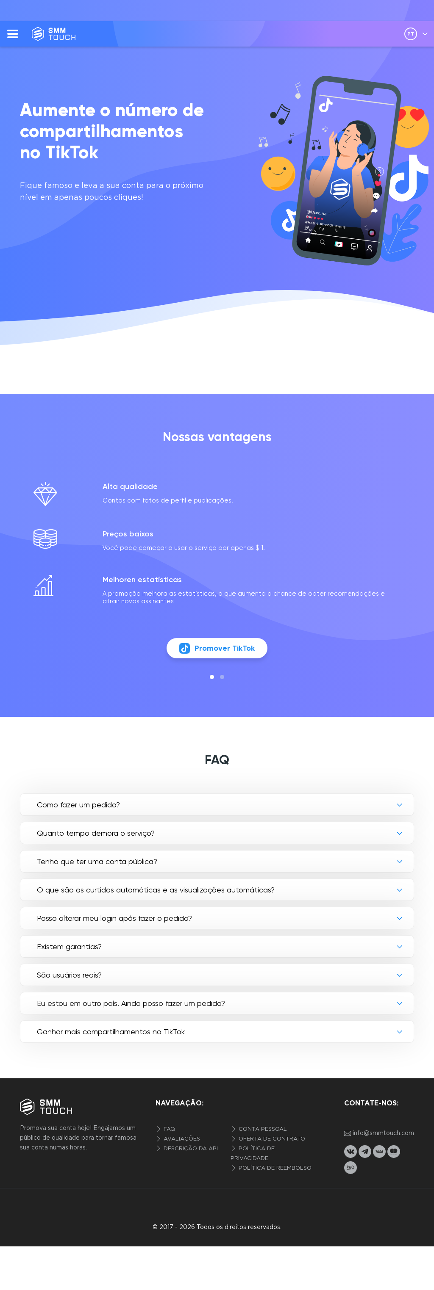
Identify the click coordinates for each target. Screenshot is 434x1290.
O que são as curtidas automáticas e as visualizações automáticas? (156, 889)
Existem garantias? (69, 946)
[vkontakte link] (350, 1151)
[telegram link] (365, 1151)
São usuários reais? (69, 974)
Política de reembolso (274, 1168)
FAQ (168, 1129)
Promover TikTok (217, 648)
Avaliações (181, 1139)
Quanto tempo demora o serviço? (96, 833)
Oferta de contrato (271, 1139)
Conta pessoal (262, 1129)
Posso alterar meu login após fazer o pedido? (114, 918)
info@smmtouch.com (379, 1133)
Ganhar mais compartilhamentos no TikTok (111, 1031)
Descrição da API (190, 1148)
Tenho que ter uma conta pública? (97, 861)
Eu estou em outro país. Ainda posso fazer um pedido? (131, 1003)
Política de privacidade (253, 1153)
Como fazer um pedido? (78, 804)
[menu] (12, 34)
